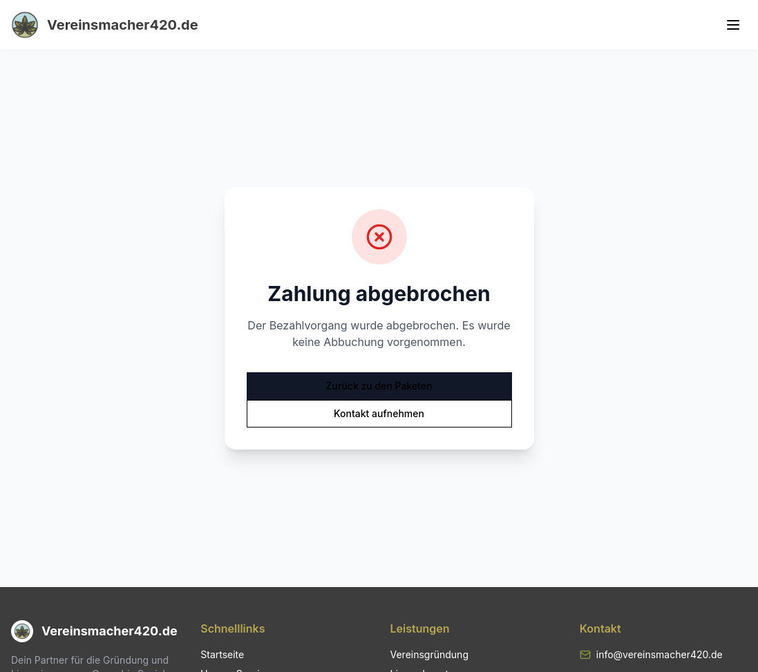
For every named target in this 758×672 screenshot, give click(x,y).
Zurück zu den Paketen (379, 386)
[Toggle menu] (733, 25)
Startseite (222, 654)
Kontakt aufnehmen (379, 413)
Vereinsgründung (429, 654)
